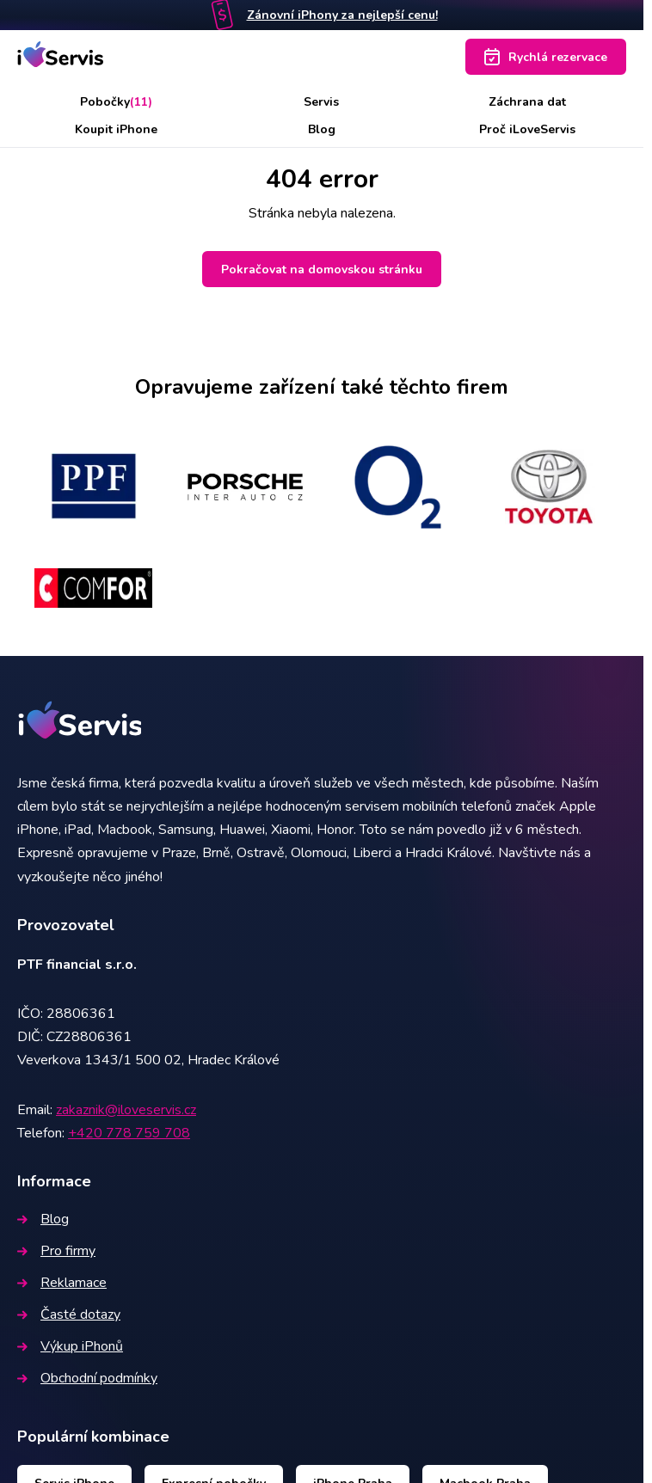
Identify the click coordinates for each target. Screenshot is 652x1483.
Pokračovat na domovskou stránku (321, 269)
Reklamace (62, 1282)
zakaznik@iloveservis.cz (126, 1109)
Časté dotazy (68, 1314)
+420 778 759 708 (129, 1133)
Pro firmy (56, 1250)
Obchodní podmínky (87, 1378)
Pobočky (116, 102)
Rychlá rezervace (545, 56)
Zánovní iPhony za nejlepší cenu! (342, 15)
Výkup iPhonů (70, 1346)
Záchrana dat (527, 102)
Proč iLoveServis (527, 129)
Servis (321, 102)
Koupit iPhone (116, 129)
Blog (321, 129)
